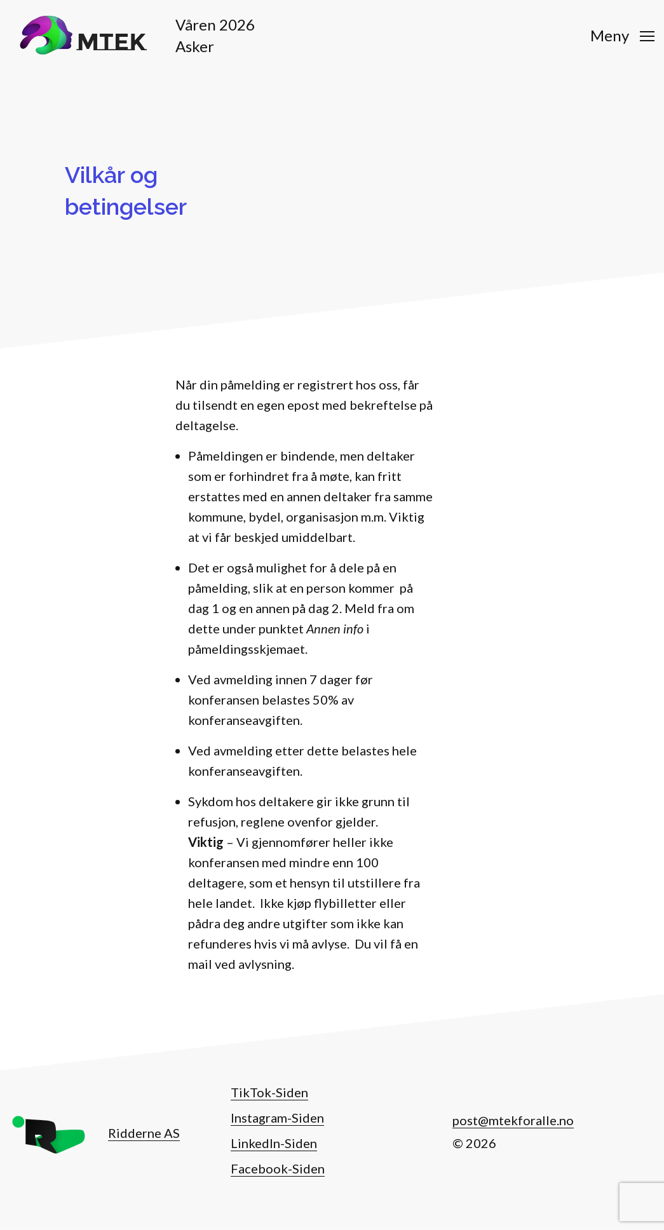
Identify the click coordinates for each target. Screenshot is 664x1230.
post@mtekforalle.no (513, 1120)
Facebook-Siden (278, 1168)
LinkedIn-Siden (274, 1143)
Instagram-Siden (277, 1117)
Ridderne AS (144, 1132)
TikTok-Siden (269, 1092)
